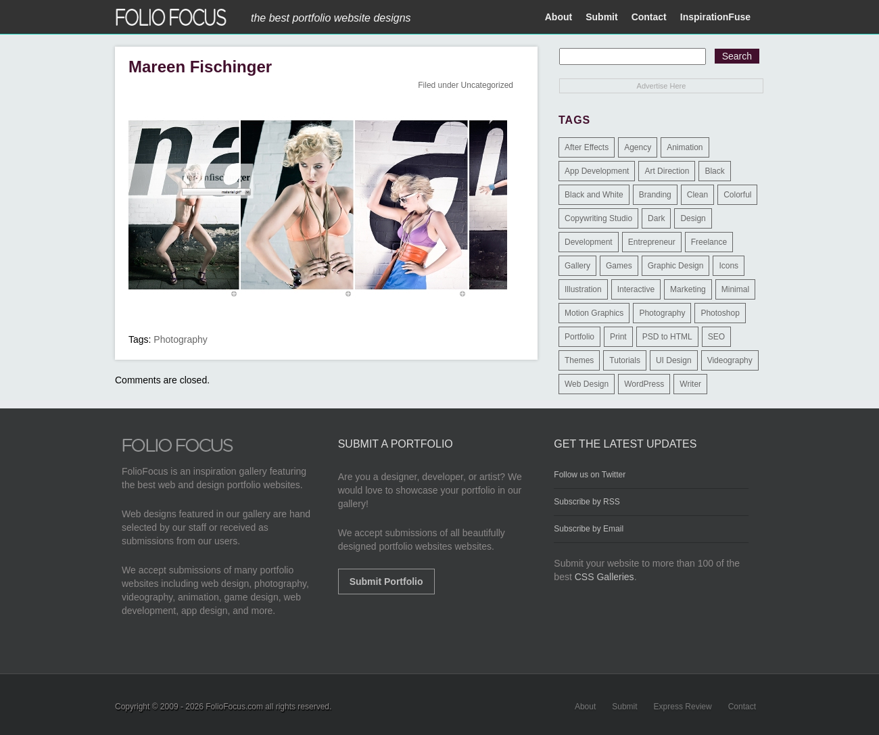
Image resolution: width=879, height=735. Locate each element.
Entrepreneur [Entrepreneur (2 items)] (651, 242)
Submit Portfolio (386, 581)
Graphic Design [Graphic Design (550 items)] (676, 265)
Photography (180, 339)
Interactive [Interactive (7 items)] (636, 289)
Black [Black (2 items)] (714, 171)
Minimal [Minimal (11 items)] (735, 289)
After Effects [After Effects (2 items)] (587, 147)
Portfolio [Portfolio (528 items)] (579, 336)
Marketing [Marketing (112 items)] (688, 289)
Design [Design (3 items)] (692, 218)
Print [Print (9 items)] (618, 336)
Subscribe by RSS (586, 501)
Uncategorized (487, 85)
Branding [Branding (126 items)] (655, 194)
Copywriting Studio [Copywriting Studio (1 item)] (598, 218)
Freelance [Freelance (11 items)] (709, 242)
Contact (649, 16)
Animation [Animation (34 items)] (685, 147)
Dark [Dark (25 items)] (656, 218)
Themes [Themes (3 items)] (579, 360)
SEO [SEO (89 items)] (716, 336)
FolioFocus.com (234, 706)
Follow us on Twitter (589, 474)
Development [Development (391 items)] (589, 242)
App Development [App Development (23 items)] (597, 171)
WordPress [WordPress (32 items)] (644, 384)
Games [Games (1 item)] (619, 265)
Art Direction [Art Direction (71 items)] (666, 171)
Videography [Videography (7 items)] (730, 360)
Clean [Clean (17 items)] (697, 194)
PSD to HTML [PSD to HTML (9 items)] (667, 336)
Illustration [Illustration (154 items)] (583, 289)
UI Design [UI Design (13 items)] (674, 360)
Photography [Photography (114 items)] (662, 313)
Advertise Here (661, 86)
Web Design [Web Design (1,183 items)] (587, 384)
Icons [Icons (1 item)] (728, 265)
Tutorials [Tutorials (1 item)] (624, 360)
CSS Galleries (604, 576)
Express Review (683, 706)
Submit (601, 16)
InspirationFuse (715, 16)
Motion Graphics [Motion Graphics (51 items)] (594, 313)
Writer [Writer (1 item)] (690, 384)
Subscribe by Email (588, 529)
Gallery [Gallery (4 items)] (577, 265)
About (558, 16)
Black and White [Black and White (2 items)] (594, 194)
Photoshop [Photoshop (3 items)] (719, 313)
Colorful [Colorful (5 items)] (737, 194)
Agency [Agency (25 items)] (637, 147)
